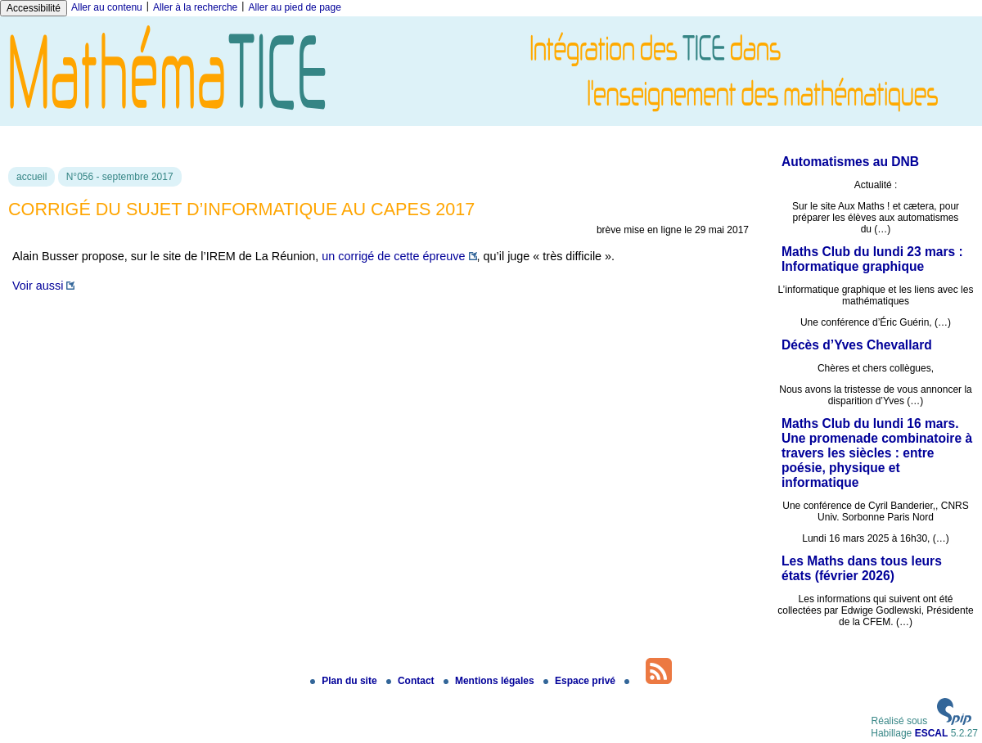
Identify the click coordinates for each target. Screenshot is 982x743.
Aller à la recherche (195, 7)
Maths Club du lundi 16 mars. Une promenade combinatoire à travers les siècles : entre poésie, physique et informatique (877, 453)
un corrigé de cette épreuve (393, 256)
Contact (411, 681)
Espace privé (580, 681)
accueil (31, 176)
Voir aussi (37, 285)
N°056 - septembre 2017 (119, 176)
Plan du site (345, 681)
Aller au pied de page (294, 7)
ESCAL (931, 733)
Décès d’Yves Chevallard (857, 345)
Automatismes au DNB (850, 162)
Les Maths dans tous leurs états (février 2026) (862, 568)
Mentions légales (490, 681)
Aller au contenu (106, 7)
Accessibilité (34, 8)
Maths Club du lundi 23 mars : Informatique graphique (872, 259)
